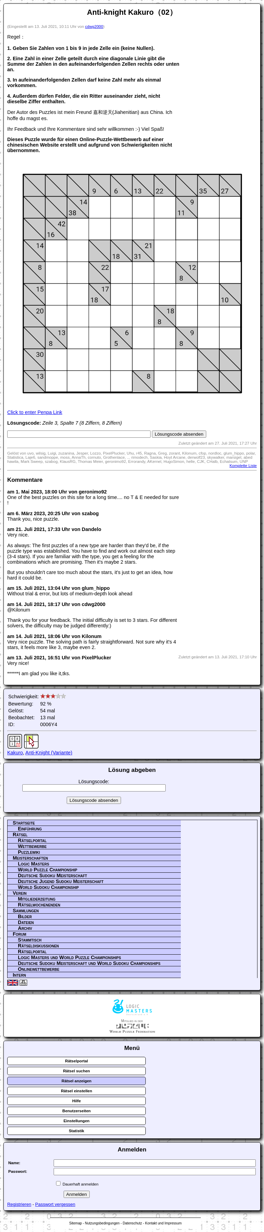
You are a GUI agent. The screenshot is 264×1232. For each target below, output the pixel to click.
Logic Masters (33, 864)
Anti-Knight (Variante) (49, 752)
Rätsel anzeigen (76, 1081)
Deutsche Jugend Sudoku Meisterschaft (60, 881)
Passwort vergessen (55, 1204)
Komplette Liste (243, 466)
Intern (19, 975)
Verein (19, 893)
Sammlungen (26, 910)
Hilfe (76, 1101)
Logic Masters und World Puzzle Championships (69, 957)
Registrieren (19, 1204)
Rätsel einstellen (76, 1091)
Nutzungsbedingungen (102, 1223)
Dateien (26, 922)
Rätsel (20, 834)
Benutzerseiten (76, 1111)
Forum (19, 934)
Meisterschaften (30, 858)
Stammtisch (30, 940)
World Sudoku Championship (48, 887)
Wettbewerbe (32, 846)
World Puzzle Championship (47, 869)
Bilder (25, 916)
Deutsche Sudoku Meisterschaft (52, 875)
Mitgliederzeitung (36, 899)
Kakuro (15, 752)
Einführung (30, 828)
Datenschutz (132, 1223)
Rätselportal (32, 840)
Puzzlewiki (29, 852)
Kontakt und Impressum (163, 1223)
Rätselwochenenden (39, 904)
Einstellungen (77, 1121)
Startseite (24, 823)
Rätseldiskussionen (38, 945)
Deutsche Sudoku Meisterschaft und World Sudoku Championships (89, 963)
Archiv (25, 928)
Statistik (76, 1131)
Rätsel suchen (76, 1071)
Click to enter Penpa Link (34, 412)
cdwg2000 (94, 26)
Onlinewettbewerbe (38, 969)
